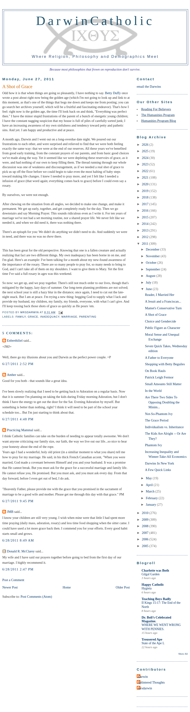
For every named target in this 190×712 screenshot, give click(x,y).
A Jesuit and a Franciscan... (163, 301)
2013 (145, 230)
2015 (145, 217)
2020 (145, 184)
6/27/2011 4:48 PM (18, 419)
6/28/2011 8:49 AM (18, 540)
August (151, 276)
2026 (145, 144)
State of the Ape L (153, 643)
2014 (145, 224)
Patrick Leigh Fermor (159, 377)
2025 (145, 151)
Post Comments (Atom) (36, 596)
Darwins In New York (159, 463)
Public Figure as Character (162, 328)
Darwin (143, 676)
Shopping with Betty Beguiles (165, 364)
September (153, 269)
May (149, 478)
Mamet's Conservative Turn (163, 308)
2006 (145, 539)
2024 (145, 158)
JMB (10, 512)
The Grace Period (156, 420)
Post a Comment (13, 580)
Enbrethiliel (15, 340)
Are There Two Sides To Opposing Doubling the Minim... (162, 402)
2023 (145, 164)
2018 (145, 197)
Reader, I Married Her (159, 295)
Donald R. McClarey (21, 551)
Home (67, 587)
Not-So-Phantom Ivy (159, 414)
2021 (145, 177)
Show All (183, 653)
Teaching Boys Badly (156, 599)
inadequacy (49, 316)
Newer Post (10, 587)
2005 (145, 546)
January (151, 504)
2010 (145, 513)
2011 (145, 243)
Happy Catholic (153, 584)
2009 (145, 519)
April (150, 485)
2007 (145, 533)
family (21, 316)
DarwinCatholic (95, 20)
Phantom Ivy (153, 445)
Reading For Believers (156, 109)
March (150, 491)
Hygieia (147, 588)
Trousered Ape (152, 639)
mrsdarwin (145, 688)
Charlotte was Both (155, 570)
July (149, 282)
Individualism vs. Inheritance (164, 427)
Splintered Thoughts (151, 682)
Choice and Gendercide (160, 321)
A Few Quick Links (158, 470)
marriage (69, 316)
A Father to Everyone (159, 357)
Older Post (123, 587)
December (153, 249)
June (149, 289)
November (153, 256)
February (152, 498)
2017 (145, 204)
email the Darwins (149, 86)
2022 (145, 171)
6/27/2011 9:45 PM (18, 501)
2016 (145, 210)
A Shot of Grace (156, 314)
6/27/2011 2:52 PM (18, 364)
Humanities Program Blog (158, 121)
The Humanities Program (158, 115)
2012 (145, 237)
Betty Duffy (113, 93)
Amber (11, 375)
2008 (145, 526)
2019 (145, 191)
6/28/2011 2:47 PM (18, 569)
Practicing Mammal (20, 430)
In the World (153, 391)
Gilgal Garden (150, 574)
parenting (87, 316)
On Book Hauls (155, 371)
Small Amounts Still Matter (163, 384)
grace (33, 316)
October (151, 262)
